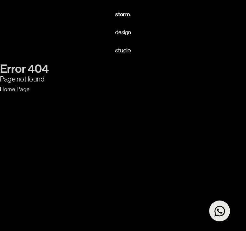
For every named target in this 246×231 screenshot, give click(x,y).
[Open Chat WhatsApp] (219, 211)
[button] (15, 89)
